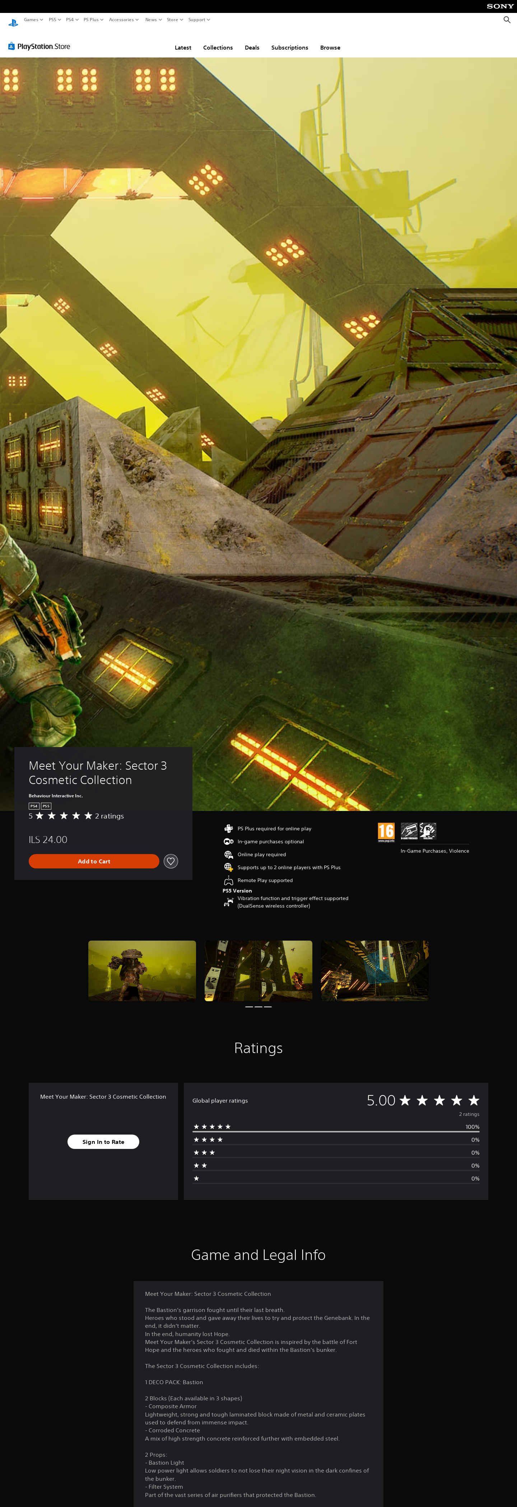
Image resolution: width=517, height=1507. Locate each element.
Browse (330, 40)
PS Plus (91, 20)
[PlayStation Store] (41, 39)
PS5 (52, 20)
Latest (183, 40)
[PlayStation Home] (13, 20)
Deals (252, 40)
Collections (218, 40)
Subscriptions (289, 40)
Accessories (121, 20)
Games (31, 20)
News (151, 20)
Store (172, 20)
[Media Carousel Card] (142, 964)
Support (197, 20)
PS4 (70, 20)
